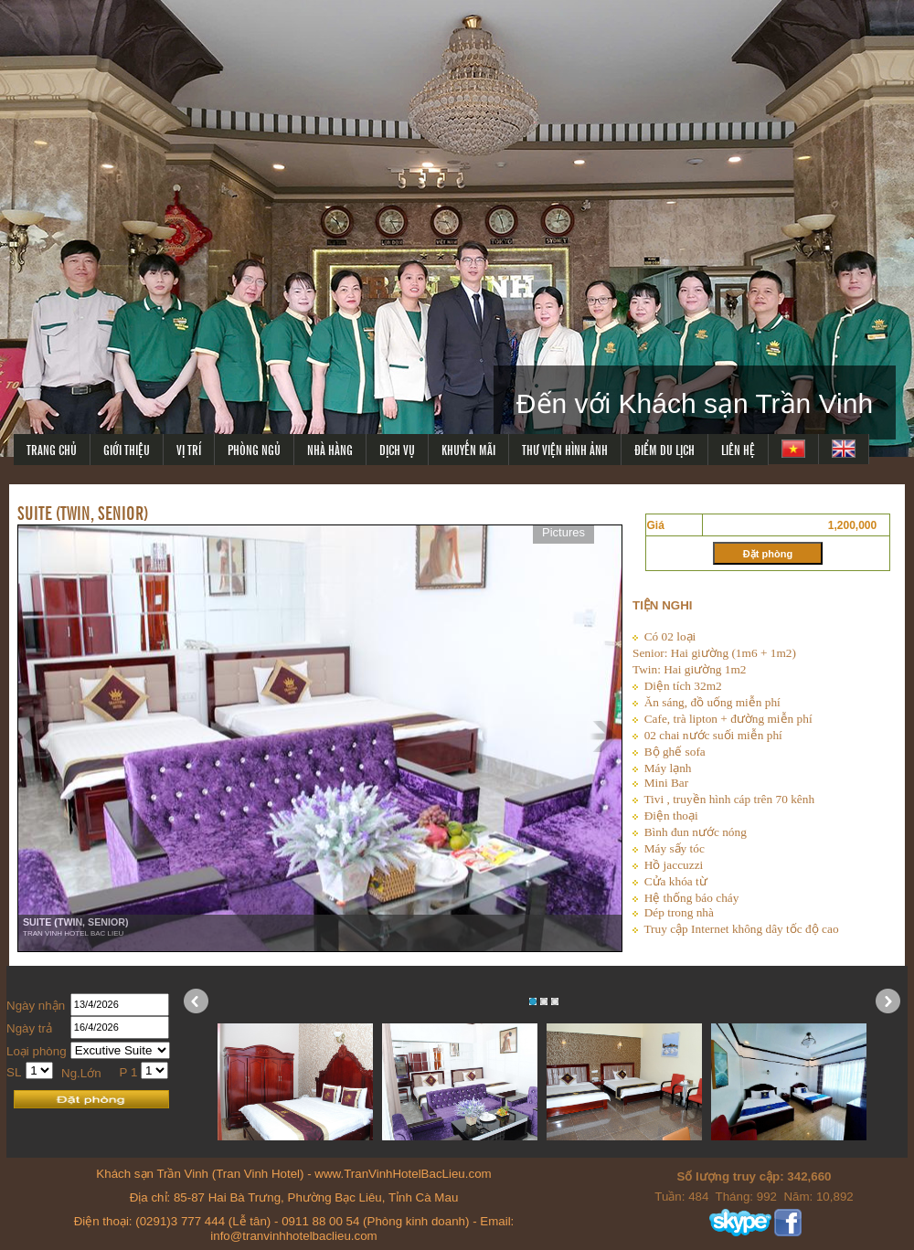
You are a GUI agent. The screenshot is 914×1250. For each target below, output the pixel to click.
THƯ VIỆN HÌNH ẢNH (565, 449)
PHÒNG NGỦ (254, 449)
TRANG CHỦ (52, 449)
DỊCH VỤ (397, 449)
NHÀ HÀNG (330, 449)
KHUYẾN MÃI (468, 449)
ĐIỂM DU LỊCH (664, 449)
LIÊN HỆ (738, 449)
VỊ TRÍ (188, 449)
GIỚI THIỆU (126, 449)
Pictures (563, 532)
